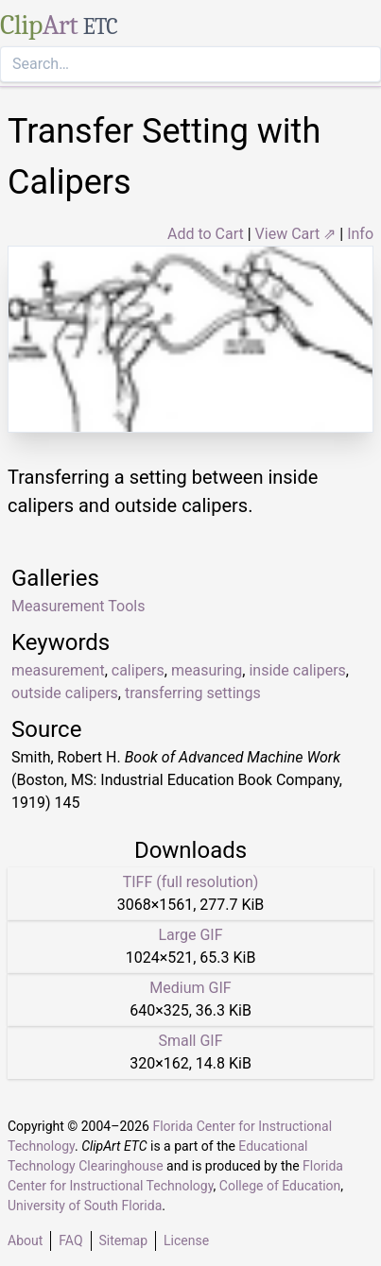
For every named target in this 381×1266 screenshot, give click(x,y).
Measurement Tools (78, 606)
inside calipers (297, 670)
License (186, 1240)
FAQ (70, 1240)
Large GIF (190, 935)
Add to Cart (205, 234)
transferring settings (193, 693)
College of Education (280, 1185)
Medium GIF (190, 988)
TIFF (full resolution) (191, 882)
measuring (206, 670)
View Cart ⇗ (296, 234)
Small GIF (190, 1041)
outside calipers (64, 693)
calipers (138, 670)
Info (360, 234)
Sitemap (123, 1240)
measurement (58, 670)
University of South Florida (85, 1205)
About (25, 1240)
